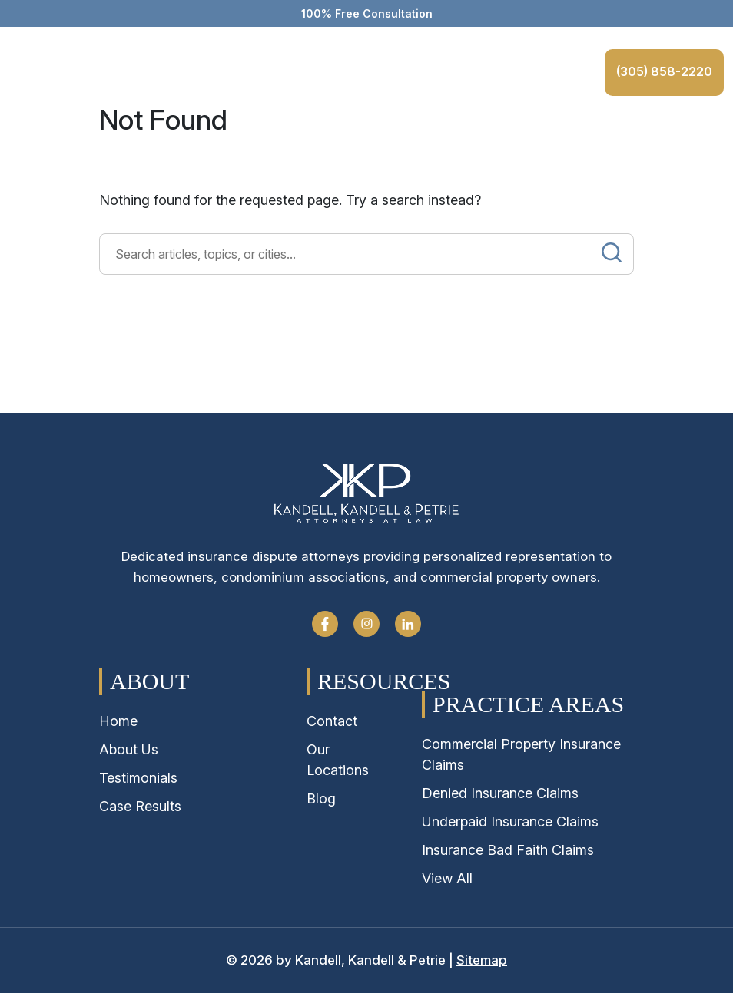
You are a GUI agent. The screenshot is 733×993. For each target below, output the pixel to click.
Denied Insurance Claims (500, 793)
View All (447, 878)
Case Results (140, 806)
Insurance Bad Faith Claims (508, 850)
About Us (128, 749)
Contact (332, 721)
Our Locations (338, 759)
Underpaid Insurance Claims (510, 821)
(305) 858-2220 (661, 71)
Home (118, 721)
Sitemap (481, 960)
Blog (321, 798)
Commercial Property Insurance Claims (521, 754)
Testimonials (138, 778)
